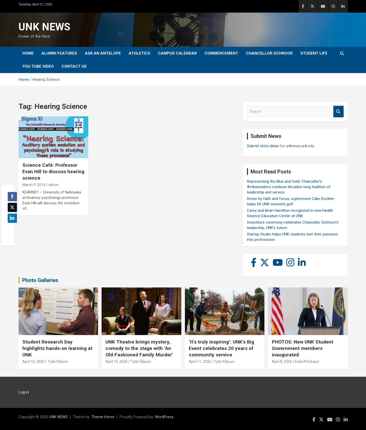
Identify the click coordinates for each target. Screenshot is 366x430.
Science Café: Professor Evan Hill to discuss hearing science (53, 171)
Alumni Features (59, 53)
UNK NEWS (44, 27)
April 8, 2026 (282, 361)
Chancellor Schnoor (269, 53)
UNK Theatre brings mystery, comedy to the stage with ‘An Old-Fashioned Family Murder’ (139, 348)
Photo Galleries (40, 280)
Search (338, 111)
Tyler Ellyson (58, 361)
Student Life (313, 53)
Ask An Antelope (103, 53)
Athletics (139, 53)
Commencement (221, 53)
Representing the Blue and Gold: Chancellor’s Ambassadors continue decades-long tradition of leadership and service (289, 187)
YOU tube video (38, 66)
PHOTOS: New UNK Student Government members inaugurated (302, 348)
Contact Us (74, 66)
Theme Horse (102, 417)
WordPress (164, 417)
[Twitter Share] (12, 207)
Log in (24, 392)
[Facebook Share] (12, 196)
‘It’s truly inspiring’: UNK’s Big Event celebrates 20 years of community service (221, 348)
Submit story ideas (263, 146)
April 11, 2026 (200, 361)
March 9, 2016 (33, 185)
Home (28, 53)
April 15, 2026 (116, 361)
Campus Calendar (177, 53)
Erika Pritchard (307, 361)
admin (53, 185)
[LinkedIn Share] (12, 218)
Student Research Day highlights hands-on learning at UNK (57, 348)
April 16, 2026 (33, 361)
